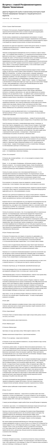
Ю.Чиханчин (5, 30)
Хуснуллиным (32, 239)
